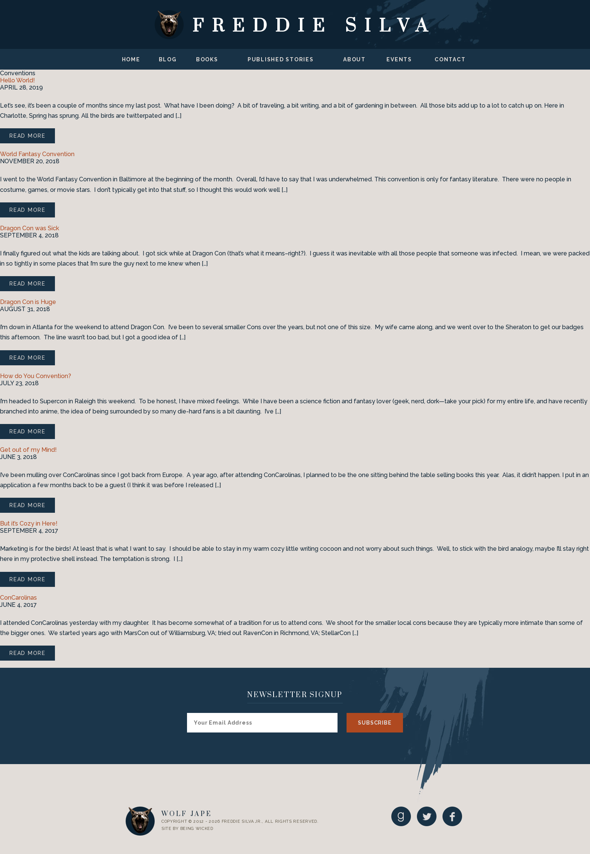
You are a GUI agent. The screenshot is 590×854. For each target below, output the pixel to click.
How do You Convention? (35, 376)
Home (131, 59)
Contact (450, 59)
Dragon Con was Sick (29, 228)
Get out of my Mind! (28, 449)
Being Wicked (196, 828)
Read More (27, 136)
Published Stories (281, 59)
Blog (168, 59)
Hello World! (17, 80)
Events (399, 59)
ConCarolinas (18, 597)
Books (207, 59)
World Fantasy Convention (37, 154)
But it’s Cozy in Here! (29, 523)
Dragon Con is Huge (28, 301)
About (354, 59)
